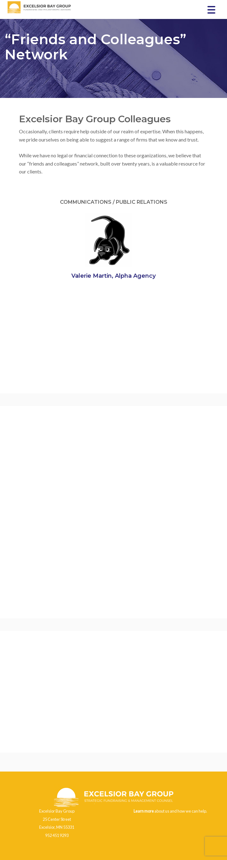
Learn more (144, 811)
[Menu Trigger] (211, 9)
